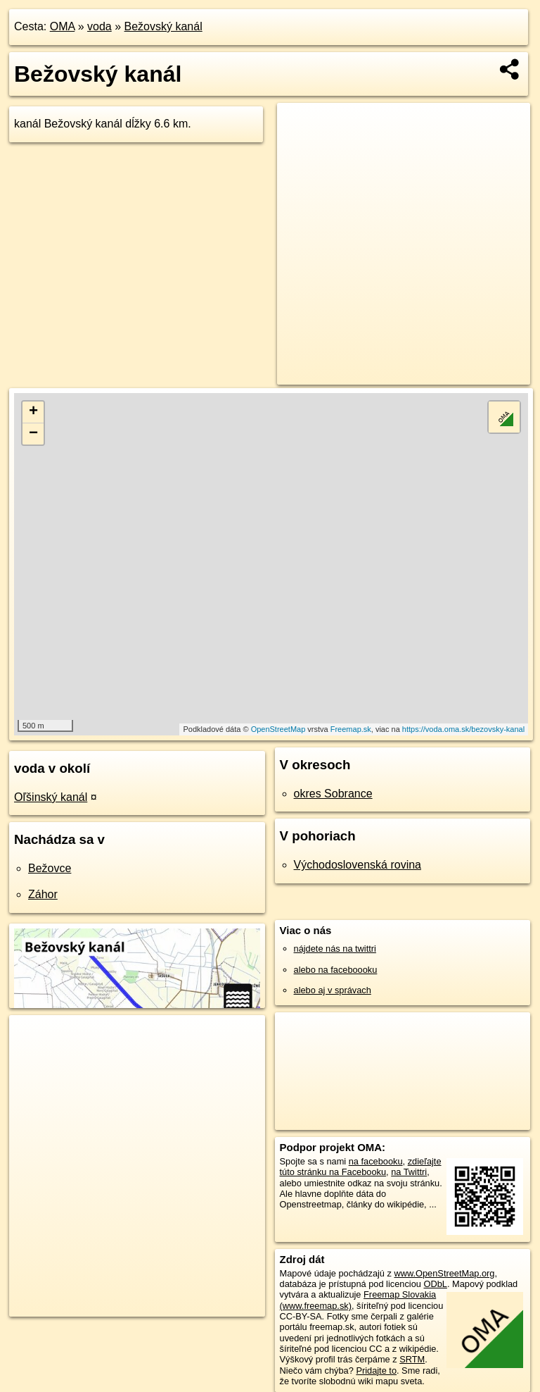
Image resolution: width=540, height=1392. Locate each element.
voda (99, 26)
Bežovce (49, 868)
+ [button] (33, 412)
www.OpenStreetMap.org (444, 1273)
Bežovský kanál (163, 26)
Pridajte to (376, 1370)
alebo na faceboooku (336, 969)
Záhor (43, 894)
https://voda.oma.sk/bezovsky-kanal (463, 729)
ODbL (434, 1284)
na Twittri (409, 1172)
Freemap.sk (350, 729)
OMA (62, 26)
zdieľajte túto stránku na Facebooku (361, 1166)
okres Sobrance (333, 794)
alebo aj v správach (332, 990)
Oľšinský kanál (50, 797)
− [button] (33, 434)
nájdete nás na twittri (335, 948)
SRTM (412, 1359)
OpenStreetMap (278, 729)
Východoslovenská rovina (357, 865)
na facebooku (376, 1161)
